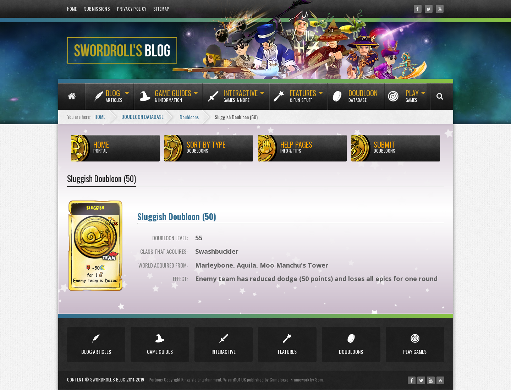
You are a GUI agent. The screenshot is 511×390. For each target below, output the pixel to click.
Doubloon (363, 99)
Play (412, 99)
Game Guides (173, 99)
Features (303, 99)
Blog (114, 99)
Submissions (97, 9)
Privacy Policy (131, 9)
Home (72, 9)
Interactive (241, 99)
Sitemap (161, 9)
